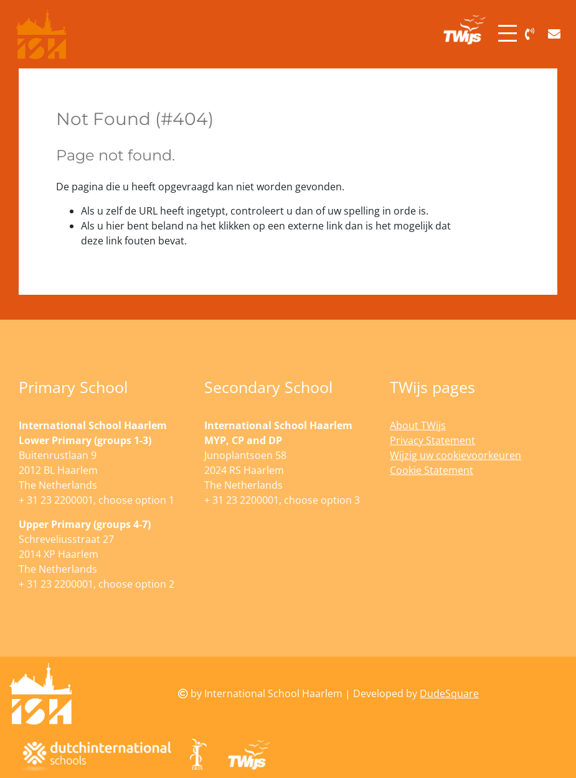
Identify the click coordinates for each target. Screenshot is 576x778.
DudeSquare (449, 693)
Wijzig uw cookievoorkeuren (455, 455)
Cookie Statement (431, 470)
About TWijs (418, 425)
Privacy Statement (432, 440)
